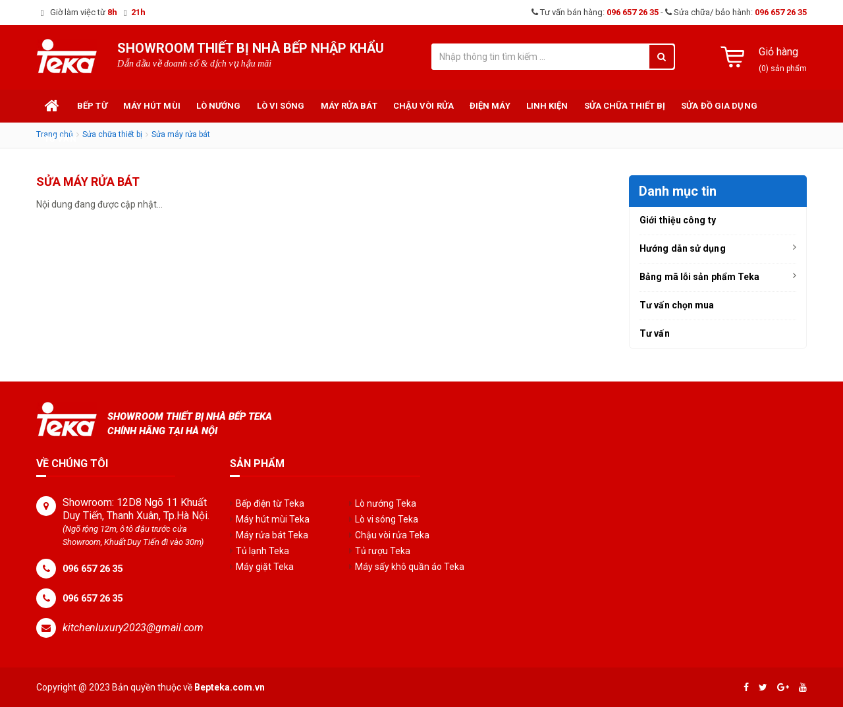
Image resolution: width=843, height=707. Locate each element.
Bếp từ (92, 106)
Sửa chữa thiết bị (625, 106)
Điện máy (490, 106)
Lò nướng (218, 106)
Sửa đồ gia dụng (719, 106)
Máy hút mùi (151, 106)
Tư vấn (60, 139)
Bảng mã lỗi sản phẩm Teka (699, 276)
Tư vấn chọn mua (677, 305)
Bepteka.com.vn (229, 687)
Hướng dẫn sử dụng (682, 248)
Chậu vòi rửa (423, 106)
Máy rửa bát (349, 106)
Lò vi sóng (281, 106)
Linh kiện (547, 106)
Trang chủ (52, 106)
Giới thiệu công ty (677, 220)
